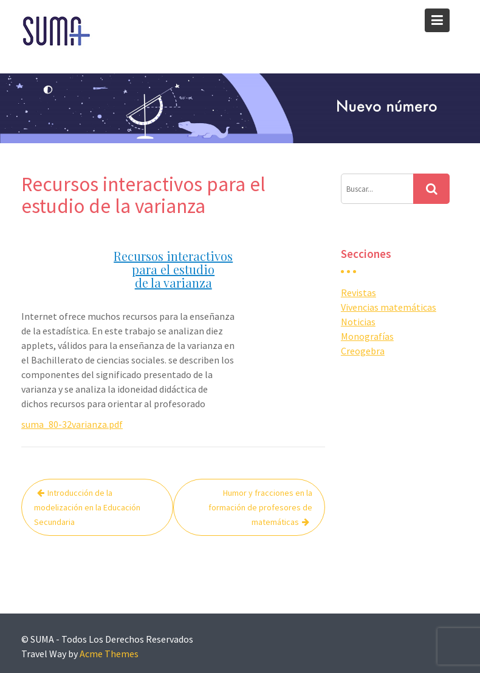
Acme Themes (109, 654)
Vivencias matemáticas (388, 307)
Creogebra (363, 351)
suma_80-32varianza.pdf (72, 424)
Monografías (367, 336)
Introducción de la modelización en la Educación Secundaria (87, 507)
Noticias (358, 322)
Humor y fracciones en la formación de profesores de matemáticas (260, 507)
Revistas (358, 292)
